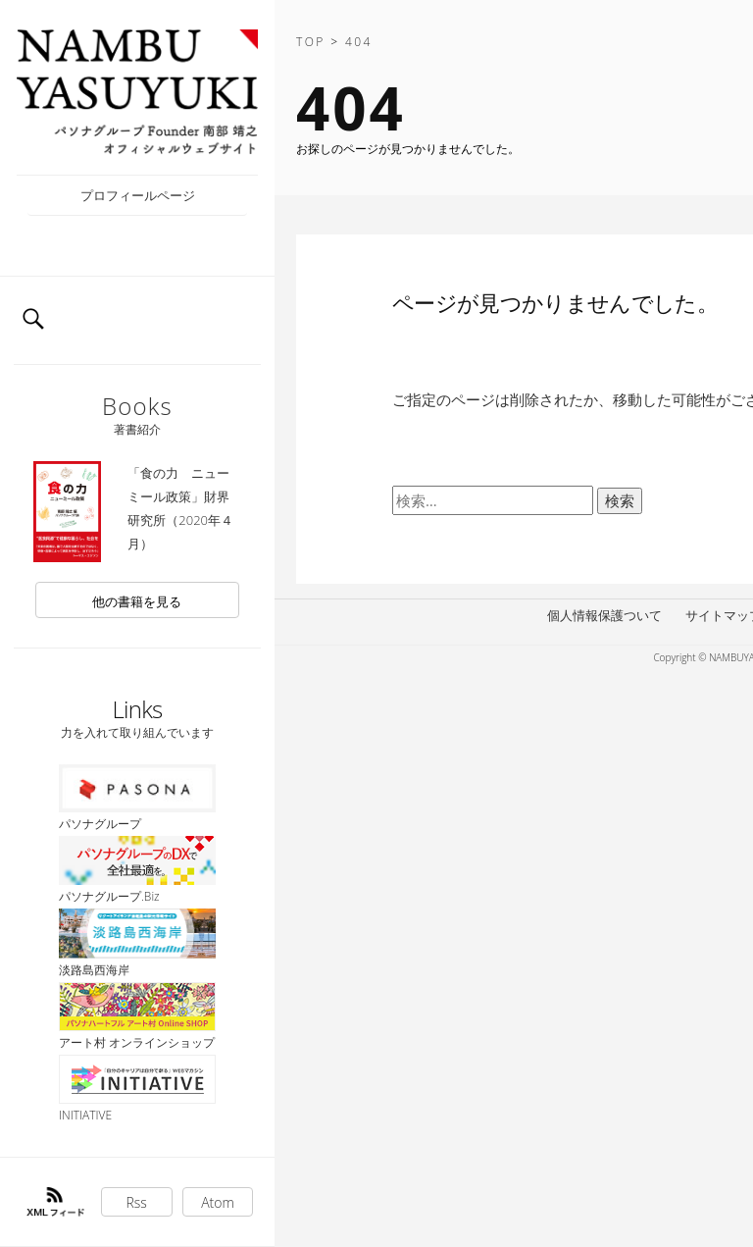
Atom (217, 1202)
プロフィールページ (137, 195)
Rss (136, 1202)
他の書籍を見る (136, 601)
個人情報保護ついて (604, 615)
